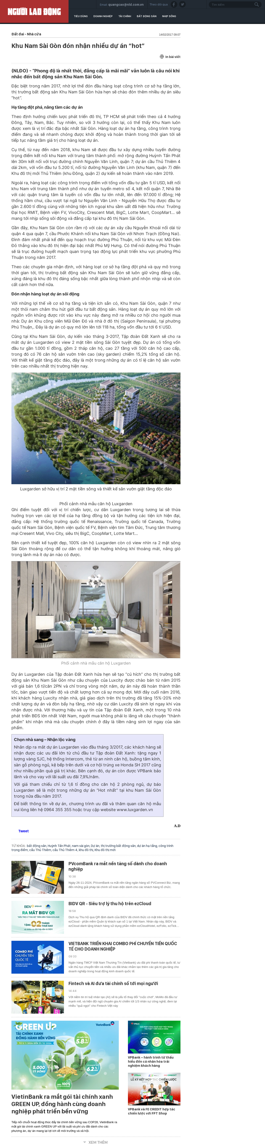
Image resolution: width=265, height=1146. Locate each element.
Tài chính (124, 16)
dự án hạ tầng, (148, 846)
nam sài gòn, (81, 846)
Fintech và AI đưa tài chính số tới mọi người (113, 983)
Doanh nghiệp (103, 16)
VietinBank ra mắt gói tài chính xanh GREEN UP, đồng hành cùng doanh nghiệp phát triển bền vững (62, 1104)
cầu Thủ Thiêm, (41, 850)
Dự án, (96, 846)
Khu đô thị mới (105, 850)
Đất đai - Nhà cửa (26, 34)
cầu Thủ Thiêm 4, (66, 850)
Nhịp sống (169, 16)
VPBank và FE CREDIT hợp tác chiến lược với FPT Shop (151, 1111)
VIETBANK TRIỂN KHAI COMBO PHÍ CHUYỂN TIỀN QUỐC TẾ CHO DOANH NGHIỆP (123, 946)
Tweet (23, 831)
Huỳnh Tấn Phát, (60, 846)
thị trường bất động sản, (119, 846)
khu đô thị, (87, 850)
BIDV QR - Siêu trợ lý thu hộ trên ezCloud (110, 903)
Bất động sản (146, 16)
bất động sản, (37, 846)
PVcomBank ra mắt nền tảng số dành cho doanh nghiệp (118, 866)
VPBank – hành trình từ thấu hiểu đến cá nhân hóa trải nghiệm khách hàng (151, 1061)
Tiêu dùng (81, 16)
